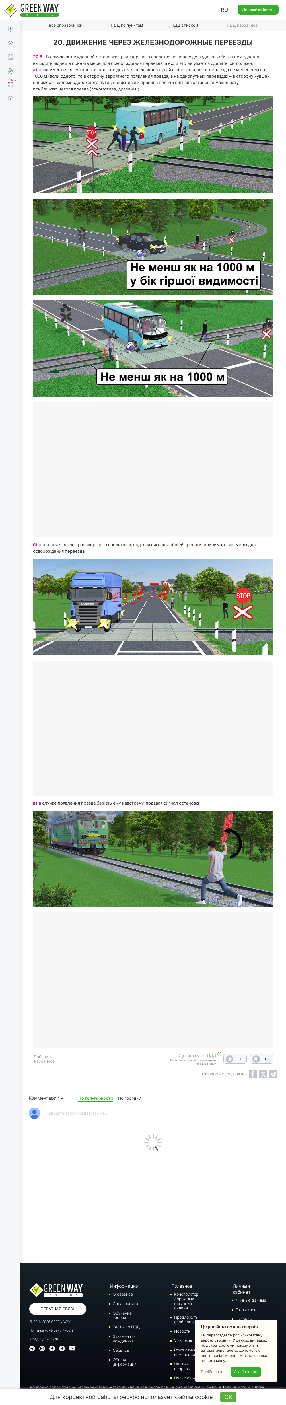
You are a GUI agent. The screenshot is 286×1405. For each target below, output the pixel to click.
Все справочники (65, 25)
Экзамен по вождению (124, 1338)
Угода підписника (43, 1339)
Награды (244, 1318)
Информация (124, 1286)
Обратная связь (57, 1308)
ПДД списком (184, 25)
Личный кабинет (258, 9)
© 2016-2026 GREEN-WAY (50, 1322)
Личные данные (251, 1300)
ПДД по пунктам (127, 25)
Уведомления (187, 1340)
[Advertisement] (153, 1206)
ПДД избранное (242, 25)
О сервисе (123, 1294)
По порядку (129, 1098)
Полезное (181, 1286)
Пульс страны (187, 1377)
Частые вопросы (182, 1366)
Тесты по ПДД (126, 1326)
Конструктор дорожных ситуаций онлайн (186, 1301)
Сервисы (121, 1350)
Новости (182, 1331)
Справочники (125, 1303)
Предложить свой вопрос (186, 1319)
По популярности (95, 1098)
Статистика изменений (185, 1352)
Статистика (247, 1309)
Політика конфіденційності (51, 1330)
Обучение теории (122, 1315)
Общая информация (125, 1362)
